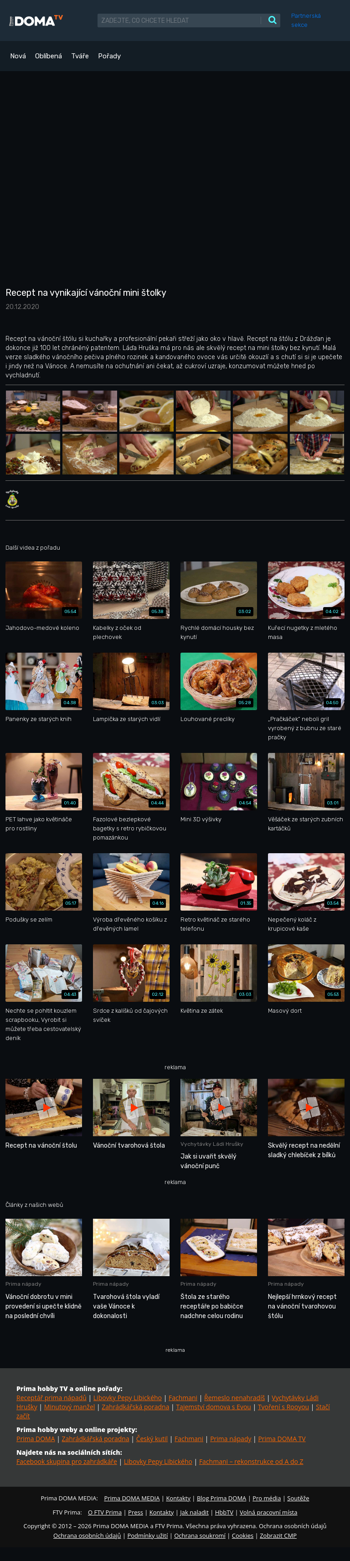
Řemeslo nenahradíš (234, 1397)
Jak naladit (194, 1512)
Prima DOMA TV (281, 1438)
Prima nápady (230, 1438)
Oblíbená (48, 56)
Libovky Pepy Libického (127, 1397)
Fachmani (183, 1397)
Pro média (266, 1498)
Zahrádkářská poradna (135, 1406)
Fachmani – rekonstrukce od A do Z (251, 1461)
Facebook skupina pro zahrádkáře (66, 1461)
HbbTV (224, 1512)
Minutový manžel (69, 1406)
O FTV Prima (105, 1512)
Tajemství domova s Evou (213, 1406)
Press (135, 1512)
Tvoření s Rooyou (283, 1406)
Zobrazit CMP (278, 1535)
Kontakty (178, 1498)
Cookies (242, 1535)
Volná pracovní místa (268, 1512)
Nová (18, 56)
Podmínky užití (147, 1535)
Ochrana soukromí (200, 1535)
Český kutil (152, 1438)
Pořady (109, 56)
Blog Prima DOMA (221, 1498)
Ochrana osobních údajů (87, 1535)
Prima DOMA (35, 1438)
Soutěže (298, 1498)
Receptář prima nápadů (51, 1397)
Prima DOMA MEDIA (132, 1498)
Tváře (80, 56)
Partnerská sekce (306, 20)
